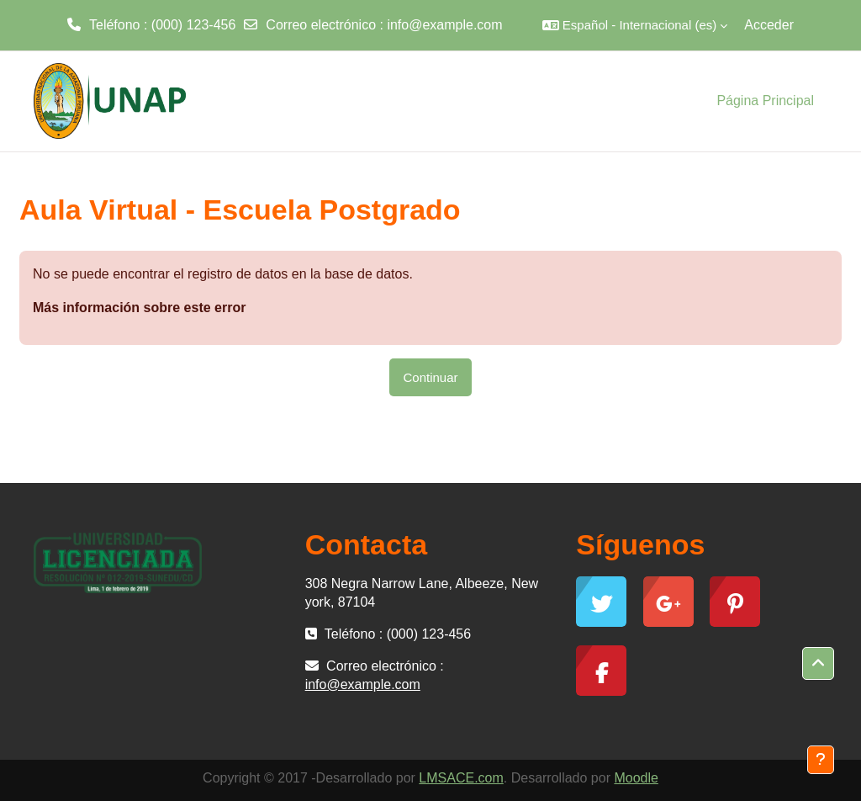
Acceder (769, 25)
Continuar (430, 377)
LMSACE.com (461, 778)
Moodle (636, 778)
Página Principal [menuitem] (765, 100)
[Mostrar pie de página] (820, 759)
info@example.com (444, 25)
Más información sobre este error (139, 307)
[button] (634, 25)
